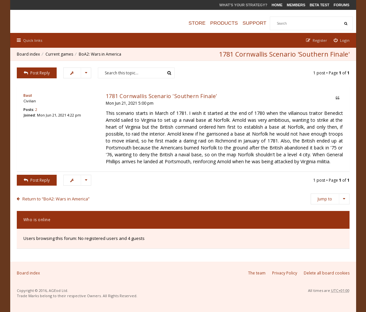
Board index (28, 54)
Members (296, 5)
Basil (27, 95)
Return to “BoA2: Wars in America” (56, 199)
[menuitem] (342, 40)
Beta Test (319, 5)
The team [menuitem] (257, 273)
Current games (59, 54)
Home (277, 5)
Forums (342, 5)
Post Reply (37, 73)
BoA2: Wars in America (100, 54)
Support (254, 23)
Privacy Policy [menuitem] (284, 273)
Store (196, 23)
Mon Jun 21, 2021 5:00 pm (130, 103)
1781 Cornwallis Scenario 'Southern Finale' (284, 54)
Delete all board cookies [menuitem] (327, 273)
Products (224, 23)
